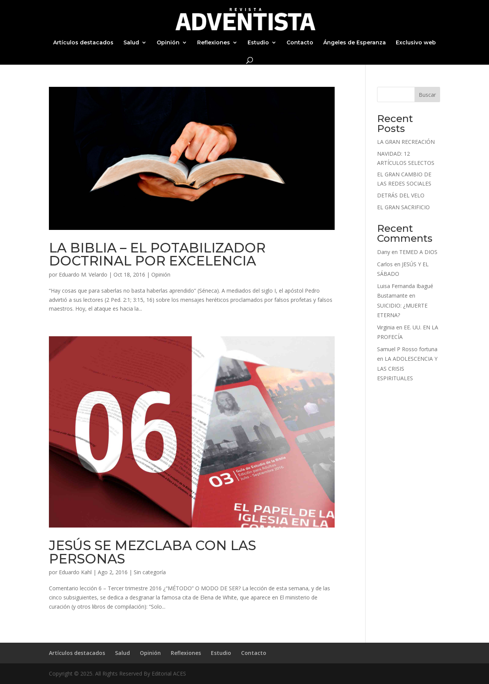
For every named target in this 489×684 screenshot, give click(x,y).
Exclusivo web (416, 43)
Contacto (300, 43)
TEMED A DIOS (418, 252)
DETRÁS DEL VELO (400, 195)
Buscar (427, 94)
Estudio (258, 43)
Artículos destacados (83, 43)
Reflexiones (213, 43)
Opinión (168, 43)
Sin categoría (150, 572)
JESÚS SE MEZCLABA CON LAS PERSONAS (152, 552)
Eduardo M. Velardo (83, 274)
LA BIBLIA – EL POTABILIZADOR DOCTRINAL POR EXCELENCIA (157, 254)
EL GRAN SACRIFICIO (403, 207)
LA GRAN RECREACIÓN (406, 141)
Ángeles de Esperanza (354, 43)
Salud (131, 43)
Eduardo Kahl (75, 572)
